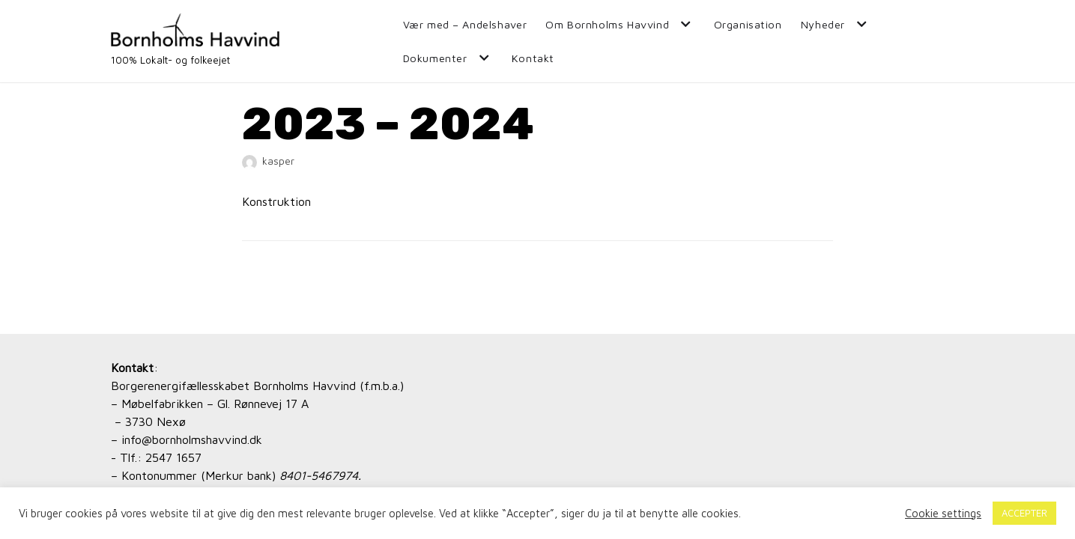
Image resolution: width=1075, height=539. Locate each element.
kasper (278, 161)
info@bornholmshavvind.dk (191, 439)
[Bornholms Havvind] (195, 41)
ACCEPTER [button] (1024, 513)
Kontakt (533, 58)
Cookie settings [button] (943, 513)
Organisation (748, 24)
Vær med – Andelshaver (465, 24)
